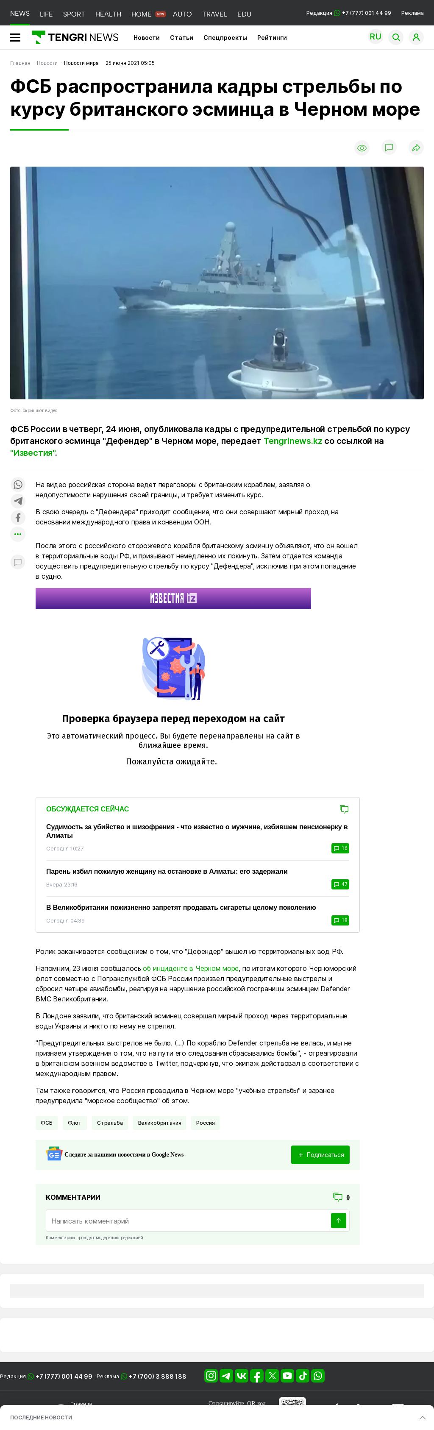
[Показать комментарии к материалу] (17, 563)
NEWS (20, 13)
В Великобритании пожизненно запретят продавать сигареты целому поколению (181, 907)
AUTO (182, 14)
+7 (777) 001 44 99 (64, 1376)
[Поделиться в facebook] (17, 518)
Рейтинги (272, 37)
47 (340, 884)
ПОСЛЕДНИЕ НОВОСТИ (41, 1417)
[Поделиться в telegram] (17, 501)
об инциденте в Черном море (191, 968)
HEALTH (108, 14)
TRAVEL (214, 14)
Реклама (412, 13)
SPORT (74, 14)
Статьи (181, 37)
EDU (244, 14)
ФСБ (47, 1123)
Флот (75, 1123)
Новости (147, 37)
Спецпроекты (225, 37)
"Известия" (32, 453)
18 (340, 920)
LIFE (46, 14)
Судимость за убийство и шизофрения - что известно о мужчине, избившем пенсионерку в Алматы (197, 831)
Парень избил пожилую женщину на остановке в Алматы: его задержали (167, 871)
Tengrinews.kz (293, 441)
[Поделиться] (416, 148)
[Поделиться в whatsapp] (17, 485)
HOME (141, 14)
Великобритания (159, 1123)
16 (340, 848)
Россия (205, 1123)
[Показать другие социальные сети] (17, 535)
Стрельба (110, 1123)
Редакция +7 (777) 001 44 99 (348, 13)
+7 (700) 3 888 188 (157, 1376)
